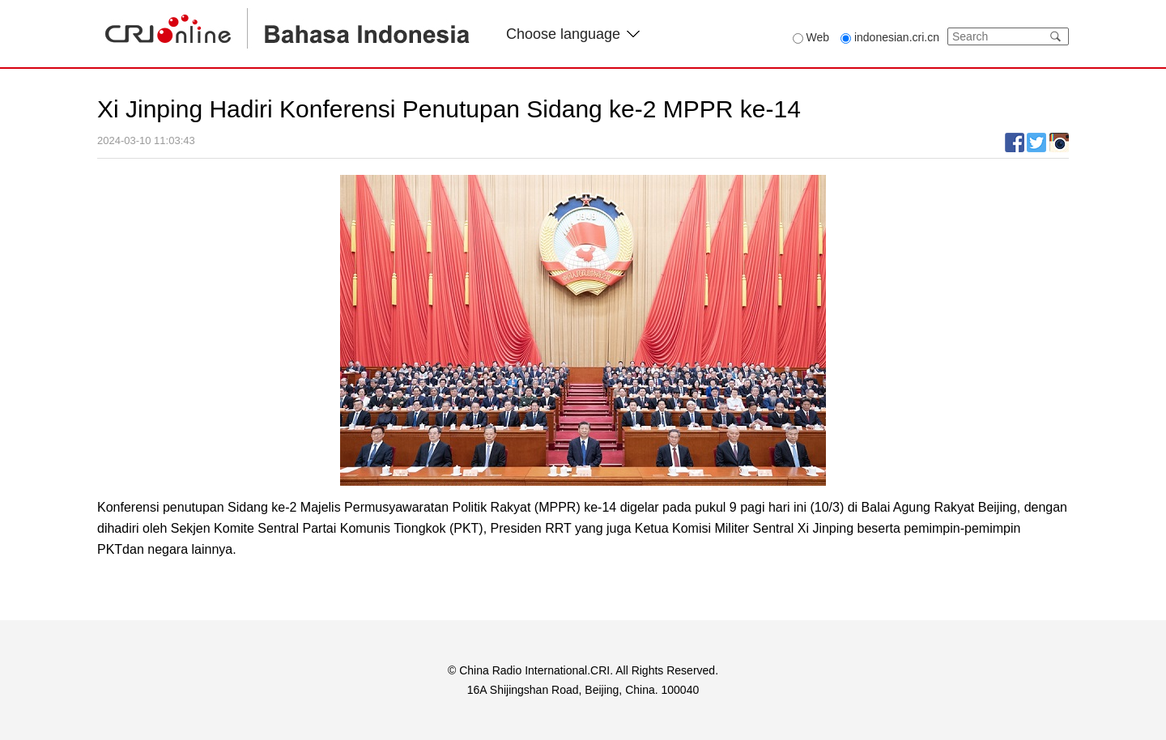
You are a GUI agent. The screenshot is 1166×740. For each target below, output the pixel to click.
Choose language (573, 34)
